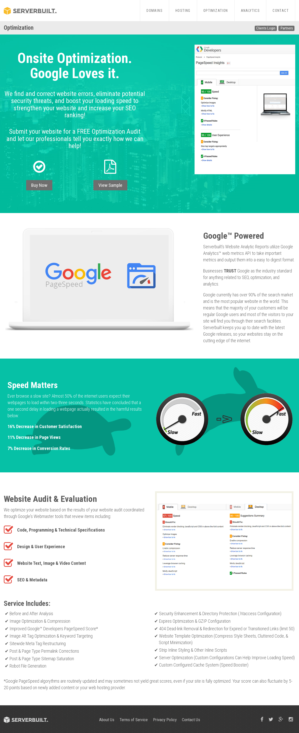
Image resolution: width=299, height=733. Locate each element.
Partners (287, 28)
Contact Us (191, 719)
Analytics (250, 11)
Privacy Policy (165, 719)
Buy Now (39, 185)
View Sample (110, 185)
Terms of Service (134, 719)
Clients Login (265, 28)
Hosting (183, 11)
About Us (106, 719)
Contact (281, 11)
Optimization (215, 11)
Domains (154, 11)
